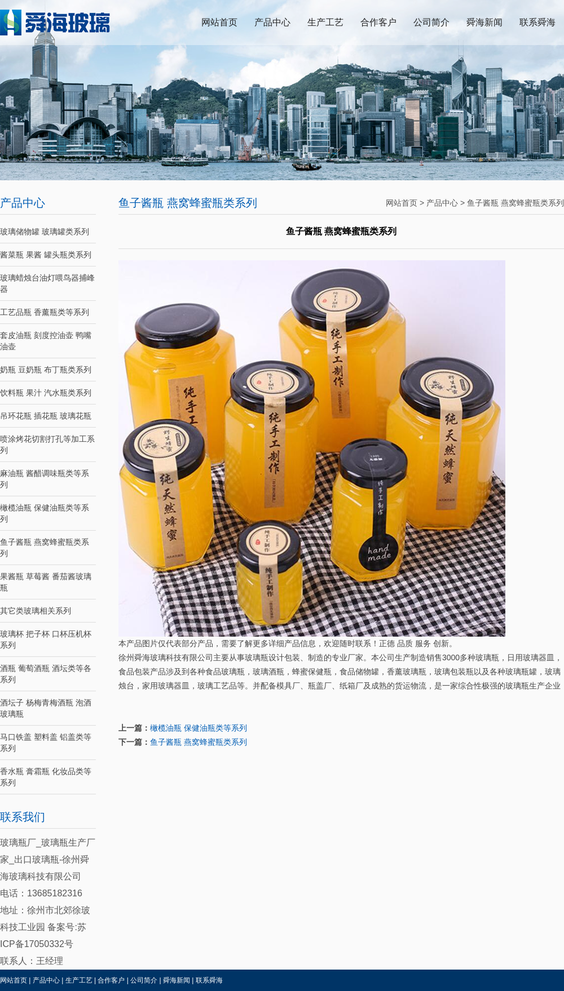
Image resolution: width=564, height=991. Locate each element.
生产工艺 (325, 22)
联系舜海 (537, 22)
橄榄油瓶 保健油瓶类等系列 (198, 727)
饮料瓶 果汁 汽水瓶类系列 (45, 392)
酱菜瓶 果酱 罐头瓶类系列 (45, 254)
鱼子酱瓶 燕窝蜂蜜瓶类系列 (515, 202)
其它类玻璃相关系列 (35, 610)
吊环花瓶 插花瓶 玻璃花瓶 (45, 415)
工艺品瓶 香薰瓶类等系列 (44, 312)
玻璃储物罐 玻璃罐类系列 (44, 231)
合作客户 (378, 22)
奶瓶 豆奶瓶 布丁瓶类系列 (45, 369)
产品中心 (272, 22)
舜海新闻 (484, 22)
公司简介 (431, 22)
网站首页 (219, 22)
